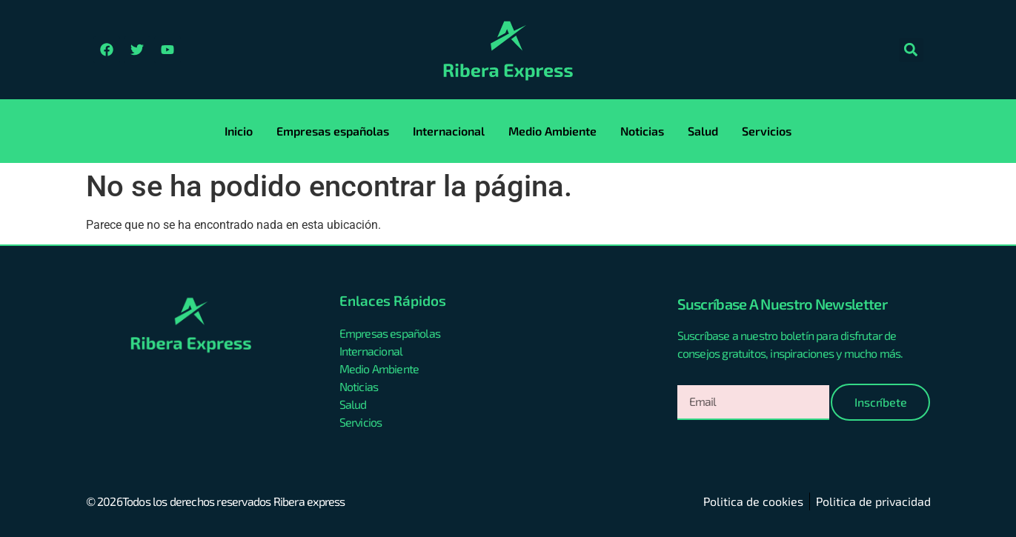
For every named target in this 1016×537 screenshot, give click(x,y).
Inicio (239, 131)
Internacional (449, 131)
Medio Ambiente (552, 131)
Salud (703, 131)
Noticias (642, 131)
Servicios (766, 131)
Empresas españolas (332, 131)
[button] (911, 50)
